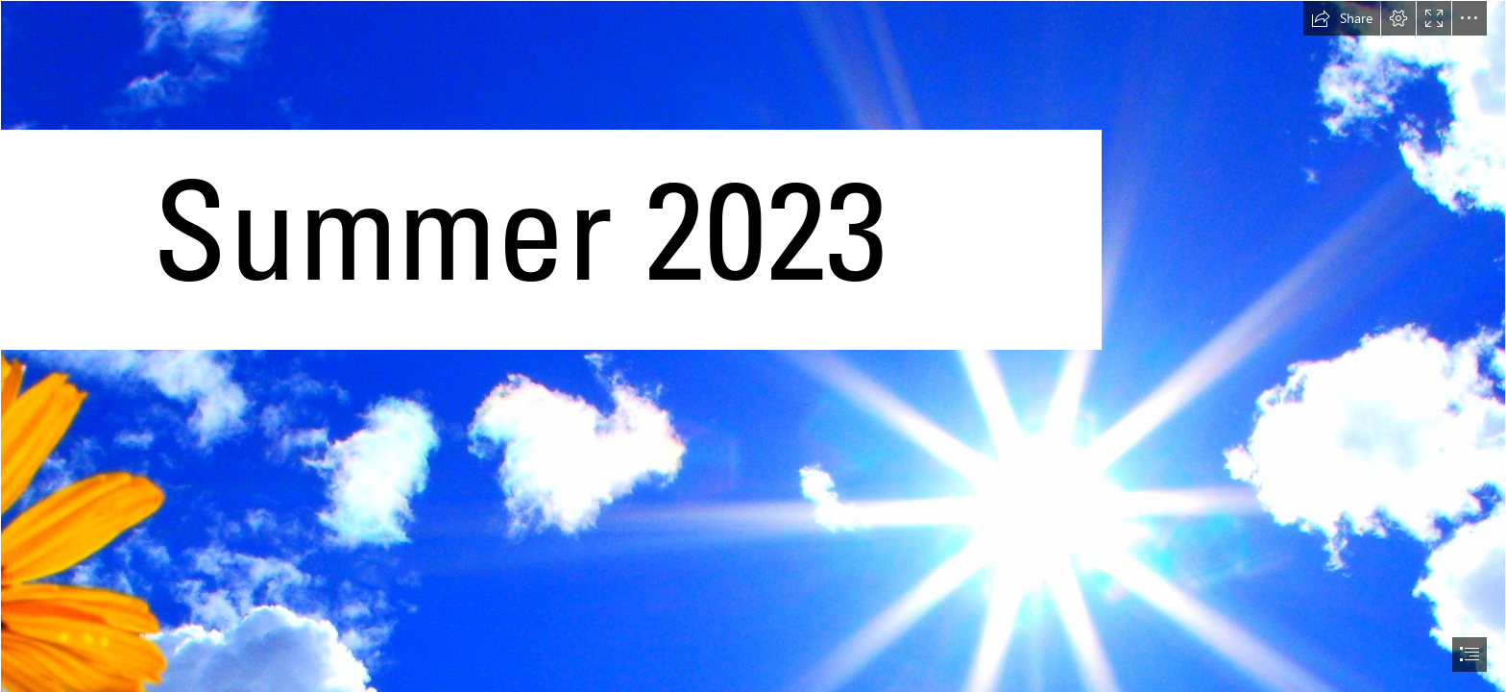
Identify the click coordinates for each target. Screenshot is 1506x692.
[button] (1341, 18)
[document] (753, 346)
